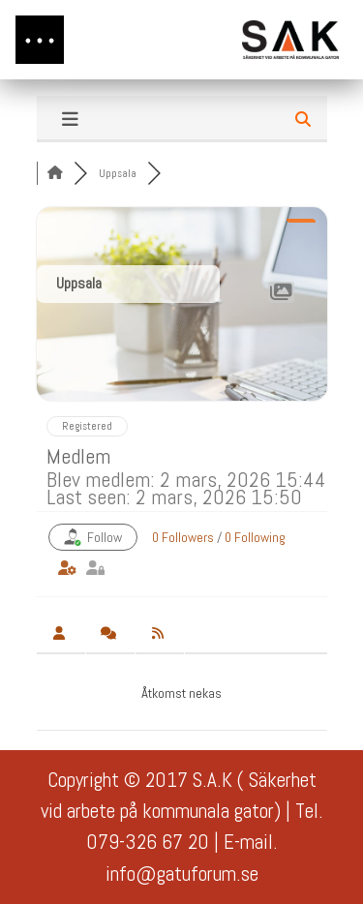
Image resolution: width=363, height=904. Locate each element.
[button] (39, 39)
